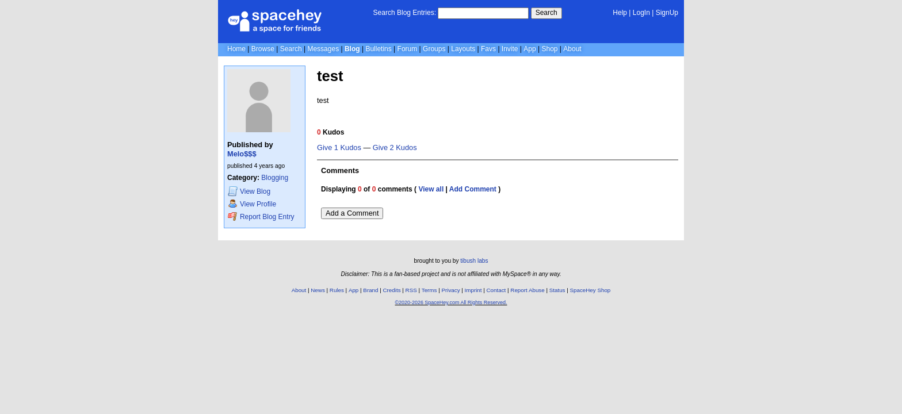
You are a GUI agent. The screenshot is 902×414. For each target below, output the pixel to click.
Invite (510, 49)
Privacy (450, 290)
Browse (262, 49)
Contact (496, 290)
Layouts (463, 49)
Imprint (473, 290)
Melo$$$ (242, 154)
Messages (323, 49)
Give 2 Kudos (395, 148)
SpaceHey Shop (590, 290)
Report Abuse (527, 290)
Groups (434, 49)
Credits (392, 290)
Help (620, 13)
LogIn (641, 13)
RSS (411, 290)
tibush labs (474, 261)
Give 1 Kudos (339, 148)
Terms (429, 290)
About (572, 49)
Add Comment (472, 189)
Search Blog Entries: (404, 13)
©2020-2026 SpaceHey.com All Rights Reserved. (451, 302)
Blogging (274, 178)
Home (236, 49)
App (529, 49)
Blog (352, 49)
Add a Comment (352, 213)
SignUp (667, 13)
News (318, 290)
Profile (252, 204)
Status (557, 290)
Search (546, 13)
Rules (337, 290)
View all (431, 189)
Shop (549, 49)
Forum (408, 49)
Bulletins (378, 49)
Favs (488, 49)
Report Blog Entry (261, 216)
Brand (370, 290)
